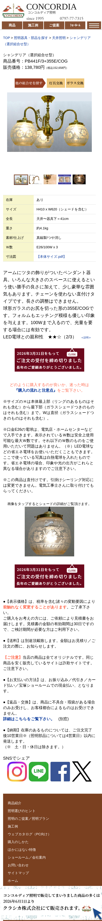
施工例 (13, 826)
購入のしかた (18, 842)
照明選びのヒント (22, 811)
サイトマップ (18, 873)
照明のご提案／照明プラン (28, 819)
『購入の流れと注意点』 (35, 390)
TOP (6, 38)
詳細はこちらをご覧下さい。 (29, 719)
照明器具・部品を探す (31, 38)
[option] (49, 122)
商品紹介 (14, 803)
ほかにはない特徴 (22, 850)
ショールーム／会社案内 (27, 857)
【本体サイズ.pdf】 (51, 257)
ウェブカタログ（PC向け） (29, 834)
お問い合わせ (18, 865)
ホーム (13, 881)
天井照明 (59, 38)
